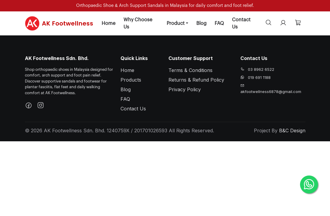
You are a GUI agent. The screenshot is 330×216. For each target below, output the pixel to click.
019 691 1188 (259, 77)
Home (108, 23)
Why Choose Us (137, 23)
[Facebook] (28, 105)
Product (176, 23)
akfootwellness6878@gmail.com (270, 91)
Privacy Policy (184, 89)
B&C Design (292, 131)
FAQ (219, 23)
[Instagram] (40, 105)
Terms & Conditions (190, 70)
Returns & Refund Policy (196, 80)
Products (130, 80)
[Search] (268, 23)
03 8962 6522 (261, 69)
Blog (201, 23)
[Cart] (298, 23)
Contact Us (241, 23)
